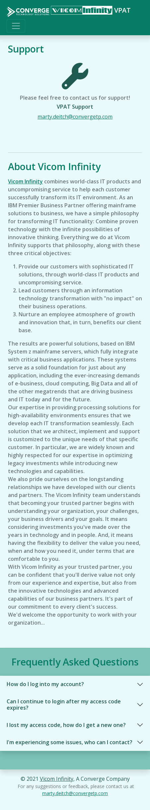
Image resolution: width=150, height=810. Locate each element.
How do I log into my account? (45, 684)
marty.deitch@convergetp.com (75, 116)
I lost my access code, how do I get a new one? (66, 725)
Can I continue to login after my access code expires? (64, 704)
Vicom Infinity (25, 181)
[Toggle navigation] (16, 26)
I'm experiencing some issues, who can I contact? (69, 742)
